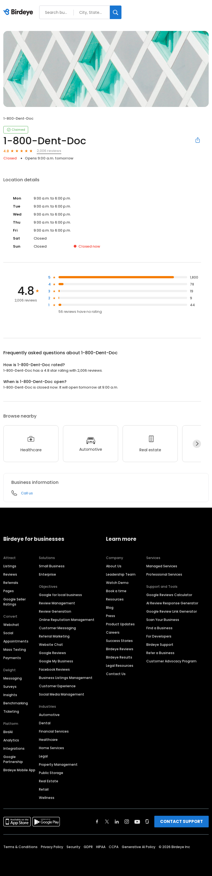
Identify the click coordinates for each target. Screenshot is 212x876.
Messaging (12, 678)
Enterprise (47, 574)
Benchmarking (15, 703)
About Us (113, 566)
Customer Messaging (57, 628)
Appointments (15, 641)
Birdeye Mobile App (19, 770)
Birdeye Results (119, 657)
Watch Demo (117, 582)
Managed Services (161, 566)
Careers (113, 632)
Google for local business (60, 594)
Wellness (46, 797)
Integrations (14, 748)
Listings (9, 566)
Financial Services (54, 731)
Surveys (10, 686)
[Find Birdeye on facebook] (97, 821)
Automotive (49, 714)
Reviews (10, 574)
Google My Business (56, 661)
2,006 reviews (49, 150)
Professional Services (164, 574)
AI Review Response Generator (172, 603)
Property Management (58, 764)
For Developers (158, 636)
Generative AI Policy (138, 846)
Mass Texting (14, 649)
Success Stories (119, 640)
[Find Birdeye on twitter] (107, 821)
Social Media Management (61, 694)
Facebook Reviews (54, 669)
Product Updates (120, 624)
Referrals (10, 582)
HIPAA (100, 846)
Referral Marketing (54, 636)
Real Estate (48, 781)
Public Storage (51, 772)
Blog (109, 607)
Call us (27, 493)
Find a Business (159, 628)
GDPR (88, 846)
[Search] (115, 12)
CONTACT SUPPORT (181, 821)
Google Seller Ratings (14, 602)
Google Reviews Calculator (169, 594)
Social (8, 633)
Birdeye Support (159, 644)
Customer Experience (57, 686)
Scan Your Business (162, 619)
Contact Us (116, 674)
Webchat (11, 624)
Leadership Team (121, 574)
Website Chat (51, 644)
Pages (8, 591)
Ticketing (11, 711)
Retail (44, 789)
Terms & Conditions (20, 846)
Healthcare (48, 739)
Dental (45, 723)
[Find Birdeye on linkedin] (117, 821)
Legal (43, 756)
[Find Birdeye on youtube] (137, 821)
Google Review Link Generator (171, 611)
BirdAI (8, 732)
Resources (115, 599)
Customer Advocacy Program (171, 661)
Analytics (11, 740)
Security (73, 846)
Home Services (51, 748)
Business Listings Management (65, 677)
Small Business (52, 566)
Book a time (116, 591)
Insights (10, 695)
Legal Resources (119, 665)
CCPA (113, 846)
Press (110, 615)
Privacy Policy (52, 846)
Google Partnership (13, 759)
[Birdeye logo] (19, 12)
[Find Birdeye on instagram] (126, 821)
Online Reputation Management (66, 619)
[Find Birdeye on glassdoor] (147, 821)
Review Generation (55, 611)
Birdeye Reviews (119, 649)
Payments (12, 657)
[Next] (197, 444)
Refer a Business (160, 653)
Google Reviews (52, 653)
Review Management (57, 603)
